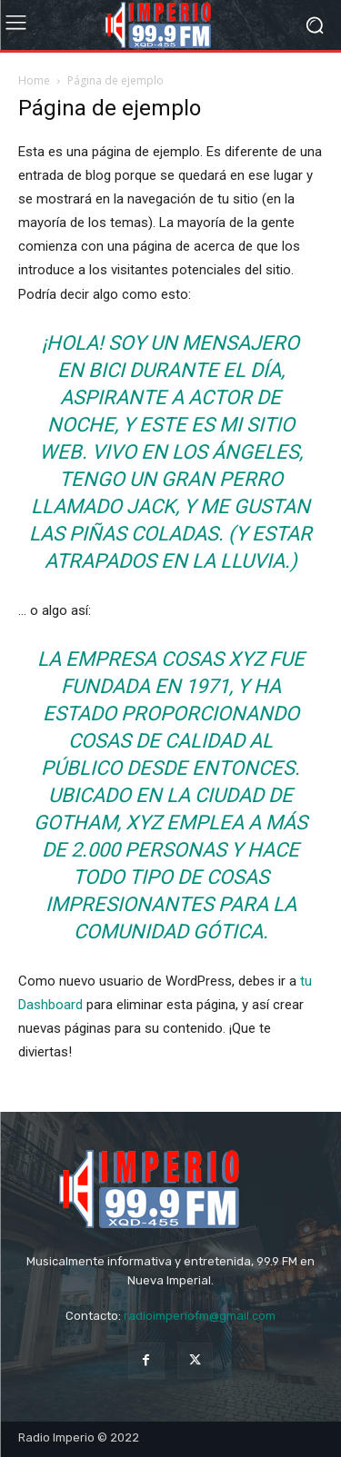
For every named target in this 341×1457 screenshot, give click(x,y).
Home (34, 80)
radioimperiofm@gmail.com (200, 1316)
